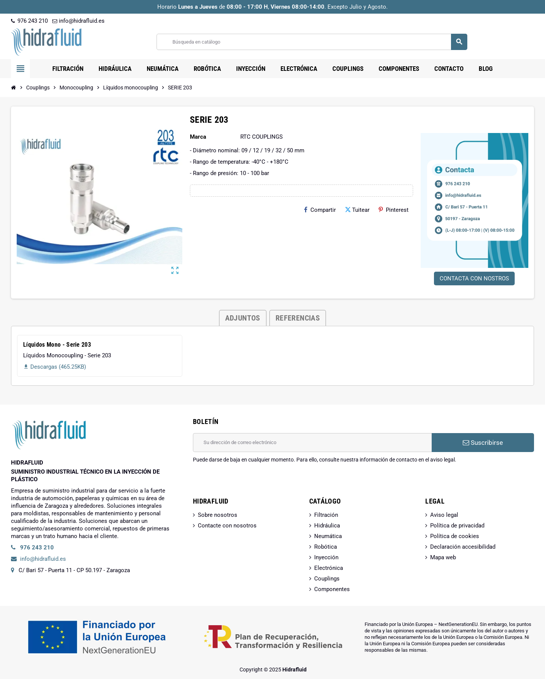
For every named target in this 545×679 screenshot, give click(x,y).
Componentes (332, 589)
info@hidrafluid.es (78, 20)
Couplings (327, 578)
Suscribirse (483, 442)
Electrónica (328, 568)
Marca (198, 136)
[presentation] (250, 483)
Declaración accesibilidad (462, 546)
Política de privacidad (457, 525)
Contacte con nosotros (227, 525)
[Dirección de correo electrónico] (312, 442)
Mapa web (443, 557)
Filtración (326, 515)
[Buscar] (312, 42)
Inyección (326, 557)
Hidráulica (327, 525)
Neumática (328, 536)
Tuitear (357, 210)
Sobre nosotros (217, 515)
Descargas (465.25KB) (54, 366)
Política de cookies (454, 536)
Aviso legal (444, 515)
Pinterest (394, 210)
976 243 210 (29, 20)
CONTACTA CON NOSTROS (474, 278)
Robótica (325, 546)
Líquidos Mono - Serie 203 (57, 344)
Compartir (320, 210)
